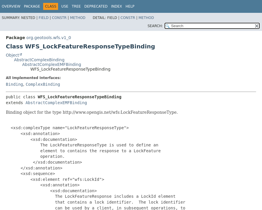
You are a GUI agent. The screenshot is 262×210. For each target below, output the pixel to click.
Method (77, 18)
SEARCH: (155, 26)
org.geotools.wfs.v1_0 (48, 37)
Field (43, 18)
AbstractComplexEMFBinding (51, 64)
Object (12, 55)
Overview (11, 6)
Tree (76, 6)
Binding (14, 84)
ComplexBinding (43, 84)
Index (116, 6)
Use (64, 6)
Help (130, 6)
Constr (59, 18)
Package (32, 6)
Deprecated (96, 6)
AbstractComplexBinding (39, 59)
